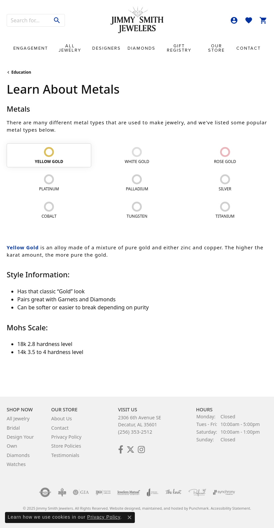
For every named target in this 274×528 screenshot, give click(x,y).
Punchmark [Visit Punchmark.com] (199, 508)
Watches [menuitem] (16, 464)
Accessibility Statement (230, 508)
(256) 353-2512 (135, 431)
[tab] (49, 155)
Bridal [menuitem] (13, 428)
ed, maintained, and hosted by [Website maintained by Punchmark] (162, 508)
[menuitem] (45, 492)
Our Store (216, 48)
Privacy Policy (104, 517)
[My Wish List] (249, 20)
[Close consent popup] (130, 517)
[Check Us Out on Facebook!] (120, 450)
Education (21, 72)
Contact (248, 48)
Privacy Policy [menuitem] (66, 437)
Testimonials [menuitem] (65, 455)
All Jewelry (70, 48)
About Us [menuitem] (61, 418)
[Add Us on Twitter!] (131, 450)
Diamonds (141, 48)
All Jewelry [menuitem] (18, 418)
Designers (106, 48)
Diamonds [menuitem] (18, 455)
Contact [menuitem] (60, 428)
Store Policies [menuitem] (66, 446)
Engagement (30, 48)
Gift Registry (179, 48)
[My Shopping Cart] (263, 20)
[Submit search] (57, 20)
